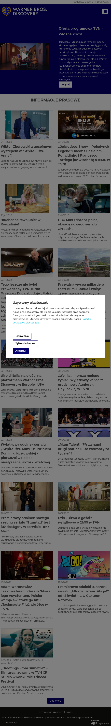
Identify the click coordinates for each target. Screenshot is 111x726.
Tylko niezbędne (25, 343)
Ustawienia (22, 336)
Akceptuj (20, 351)
